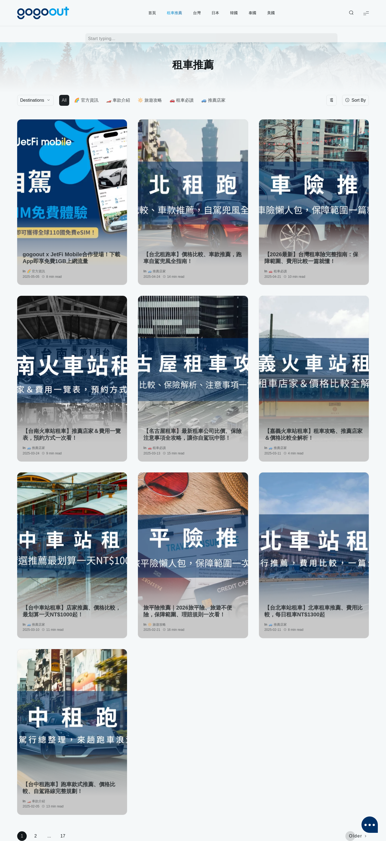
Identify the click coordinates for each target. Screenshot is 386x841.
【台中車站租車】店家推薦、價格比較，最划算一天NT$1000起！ (72, 611)
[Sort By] (355, 100)
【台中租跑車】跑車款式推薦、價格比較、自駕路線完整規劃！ (69, 787)
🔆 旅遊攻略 (150, 100)
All (64, 100)
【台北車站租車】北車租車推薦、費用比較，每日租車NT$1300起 (313, 611)
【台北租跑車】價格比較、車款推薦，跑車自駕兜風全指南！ (192, 257)
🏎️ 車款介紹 (118, 100)
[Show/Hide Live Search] (351, 13)
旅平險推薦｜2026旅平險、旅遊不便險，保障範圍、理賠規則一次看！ (187, 611)
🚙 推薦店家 (213, 100)
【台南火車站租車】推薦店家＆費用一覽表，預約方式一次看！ (72, 434)
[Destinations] (35, 100)
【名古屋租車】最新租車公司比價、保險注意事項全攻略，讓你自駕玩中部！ (192, 434)
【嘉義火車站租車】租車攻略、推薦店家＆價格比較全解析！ (313, 434)
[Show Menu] (366, 13)
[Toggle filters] (331, 100)
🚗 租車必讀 (182, 100)
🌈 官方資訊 (86, 100)
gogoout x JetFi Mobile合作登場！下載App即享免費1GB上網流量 (71, 257)
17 (63, 836)
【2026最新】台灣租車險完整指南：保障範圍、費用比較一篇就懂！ (311, 257)
